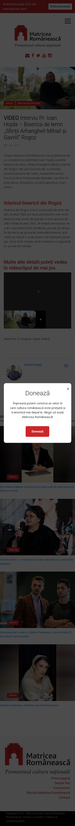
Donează (37, 431)
